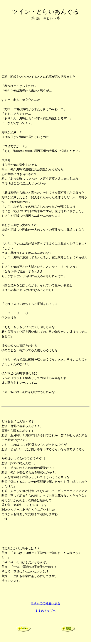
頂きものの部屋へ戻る (45, 603)
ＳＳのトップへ (45, 610)
